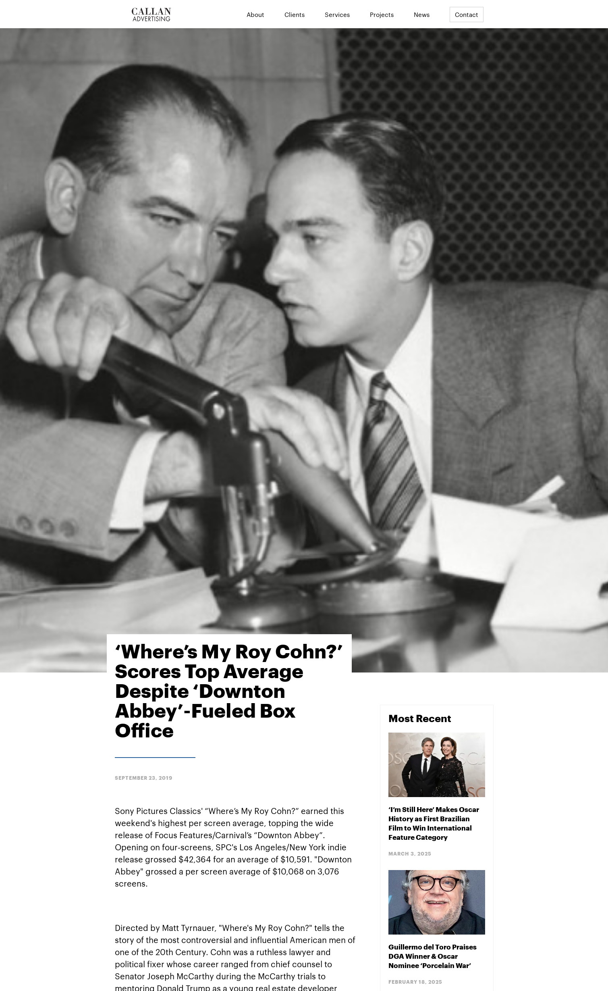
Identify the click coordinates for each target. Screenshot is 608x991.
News (422, 14)
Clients (294, 14)
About (255, 14)
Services (337, 14)
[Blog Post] (436, 795)
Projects (382, 14)
